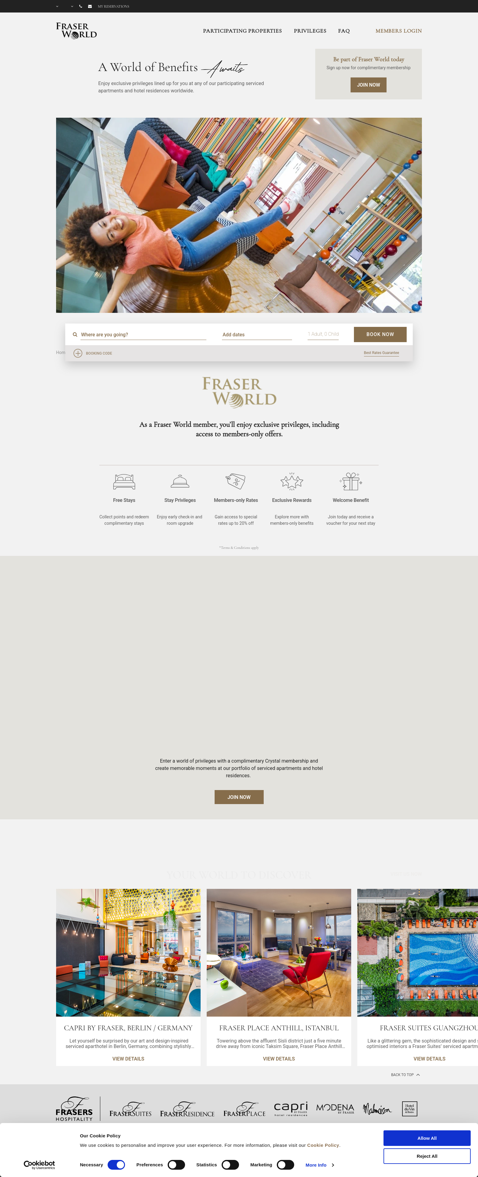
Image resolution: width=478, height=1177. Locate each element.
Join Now (368, 85)
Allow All (427, 1138)
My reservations (113, 6)
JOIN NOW (239, 797)
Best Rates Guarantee (381, 353)
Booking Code (99, 353)
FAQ (344, 31)
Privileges (310, 31)
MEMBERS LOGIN (399, 31)
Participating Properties (242, 31)
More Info (316, 1165)
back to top (405, 1074)
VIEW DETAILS (128, 1059)
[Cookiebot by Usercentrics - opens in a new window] (39, 1165)
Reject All (427, 1156)
